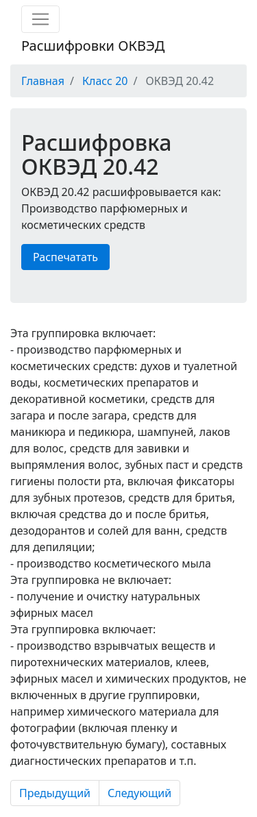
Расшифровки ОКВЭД (92, 45)
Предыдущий (54, 793)
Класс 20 (104, 80)
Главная (42, 80)
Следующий (139, 793)
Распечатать (65, 257)
